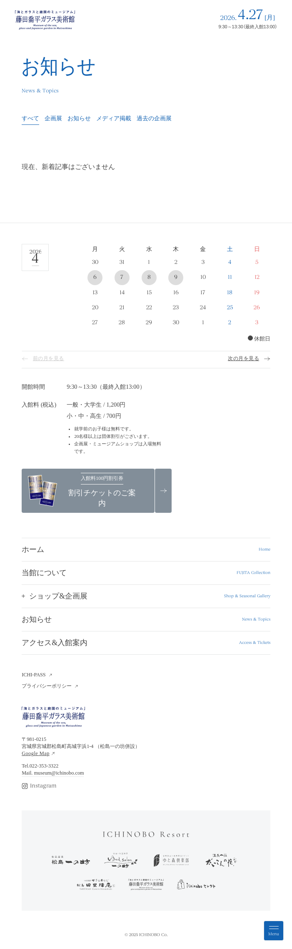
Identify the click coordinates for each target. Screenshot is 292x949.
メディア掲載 (113, 118)
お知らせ (79, 118)
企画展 (53, 118)
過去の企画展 (154, 118)
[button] (146, 596)
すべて (30, 118)
